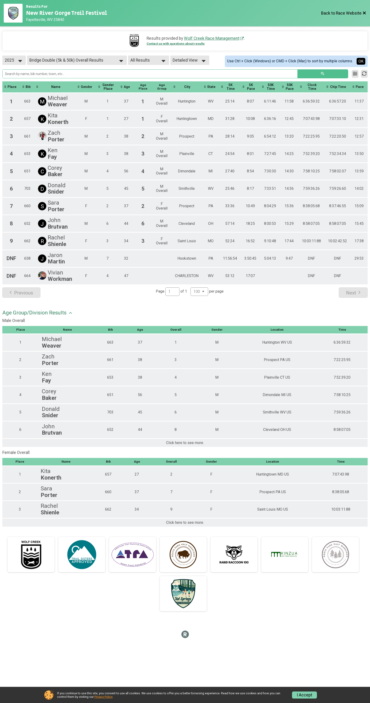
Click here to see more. (185, 443)
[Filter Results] (355, 74)
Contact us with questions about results (176, 43)
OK (360, 61)
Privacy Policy (103, 697)
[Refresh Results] (364, 74)
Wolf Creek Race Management (211, 38)
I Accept (304, 695)
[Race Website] (15, 13)
